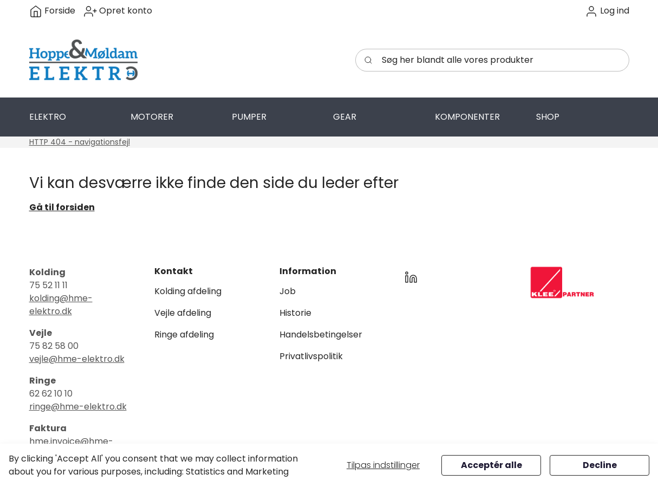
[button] (607, 11)
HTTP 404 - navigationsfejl (79, 142)
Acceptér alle (491, 465)
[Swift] (83, 60)
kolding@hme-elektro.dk (61, 304)
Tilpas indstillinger (383, 465)
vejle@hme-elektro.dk (77, 359)
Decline (600, 465)
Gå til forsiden (62, 207)
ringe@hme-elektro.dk (78, 406)
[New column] (562, 282)
